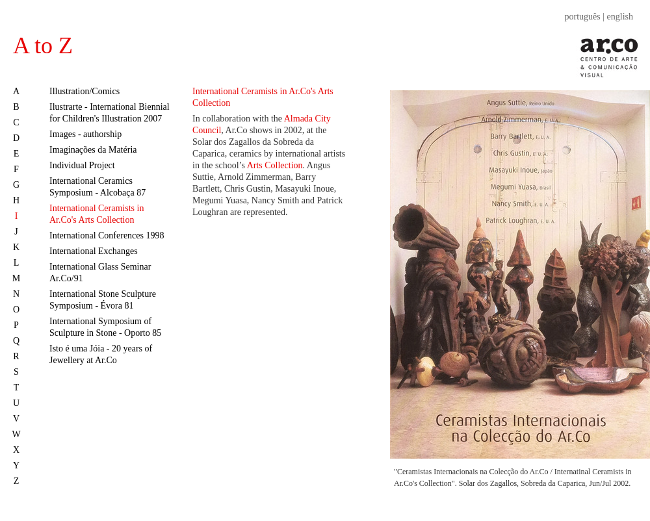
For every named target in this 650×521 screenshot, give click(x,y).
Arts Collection (275, 165)
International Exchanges (93, 251)
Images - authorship (85, 134)
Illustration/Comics (84, 91)
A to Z (43, 45)
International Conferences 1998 (106, 235)
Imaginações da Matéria (93, 150)
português (583, 16)
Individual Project (82, 165)
